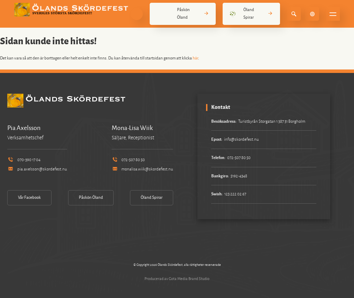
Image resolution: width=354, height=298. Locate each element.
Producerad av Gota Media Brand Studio (177, 279)
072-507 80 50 (128, 160)
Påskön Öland (183, 14)
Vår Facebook (29, 197)
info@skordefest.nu (241, 139)
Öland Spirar (251, 14)
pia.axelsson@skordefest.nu (37, 169)
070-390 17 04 (23, 160)
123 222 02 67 (235, 194)
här (195, 58)
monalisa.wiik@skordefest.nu (142, 169)
